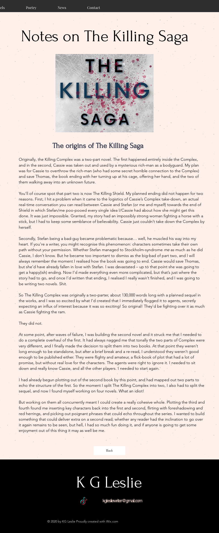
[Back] (109, 450)
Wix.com (112, 521)
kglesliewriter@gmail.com (122, 500)
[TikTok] (83, 501)
